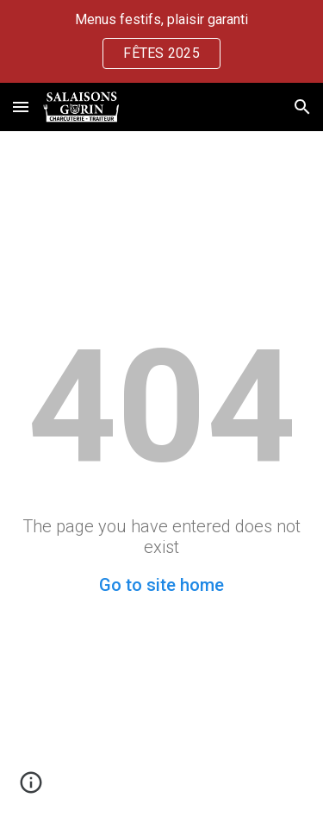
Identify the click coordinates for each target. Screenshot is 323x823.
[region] (161, 41)
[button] (20, 106)
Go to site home (161, 585)
